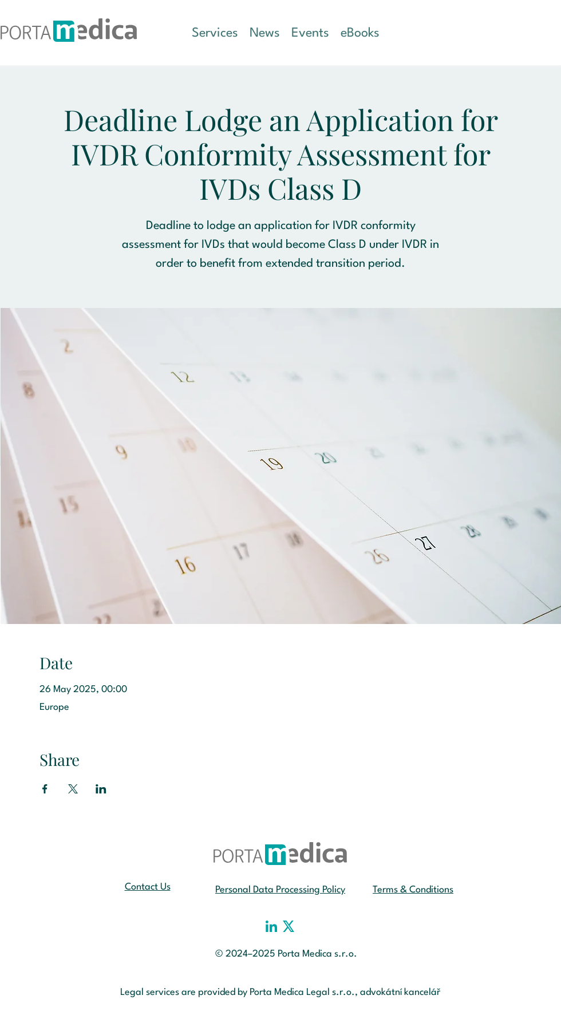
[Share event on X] (73, 788)
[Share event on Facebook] (44, 788)
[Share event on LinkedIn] (101, 788)
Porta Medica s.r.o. (317, 954)
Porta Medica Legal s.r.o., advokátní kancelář (345, 992)
